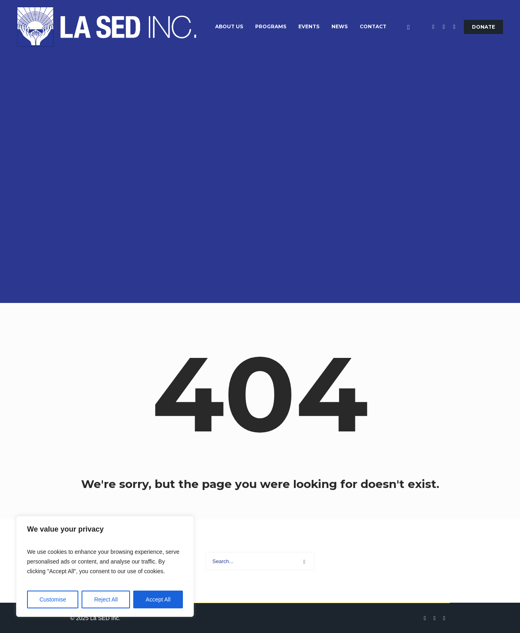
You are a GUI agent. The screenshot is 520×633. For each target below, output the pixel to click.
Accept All (158, 599)
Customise (53, 599)
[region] (105, 566)
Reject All (105, 599)
